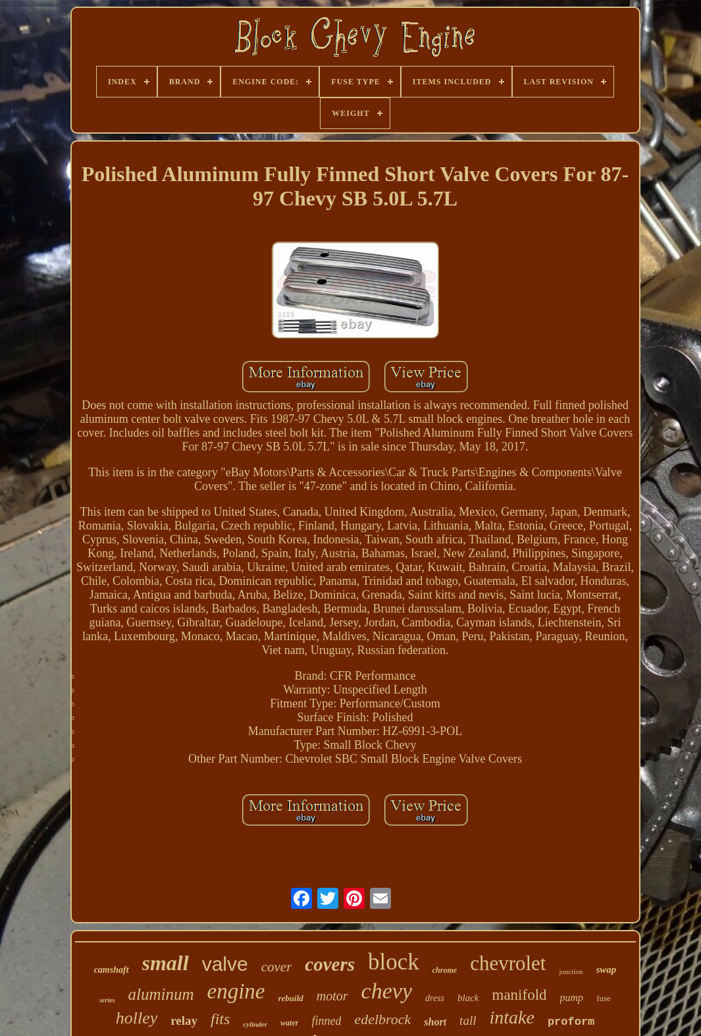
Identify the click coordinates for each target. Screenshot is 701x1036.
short (435, 1021)
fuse (603, 998)
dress (434, 998)
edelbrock (382, 1019)
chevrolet (508, 963)
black (468, 998)
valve (225, 964)
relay (183, 1020)
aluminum (161, 994)
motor (332, 996)
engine (236, 991)
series (107, 1000)
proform (571, 1022)
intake (511, 1017)
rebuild (290, 998)
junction (571, 971)
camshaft (111, 970)
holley (137, 1017)
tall (467, 1020)
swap (606, 969)
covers (330, 964)
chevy (386, 991)
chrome (444, 970)
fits (220, 1018)
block (393, 962)
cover (276, 967)
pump (572, 997)
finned (326, 1020)
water (289, 1022)
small (165, 963)
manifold (519, 995)
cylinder (255, 1024)
